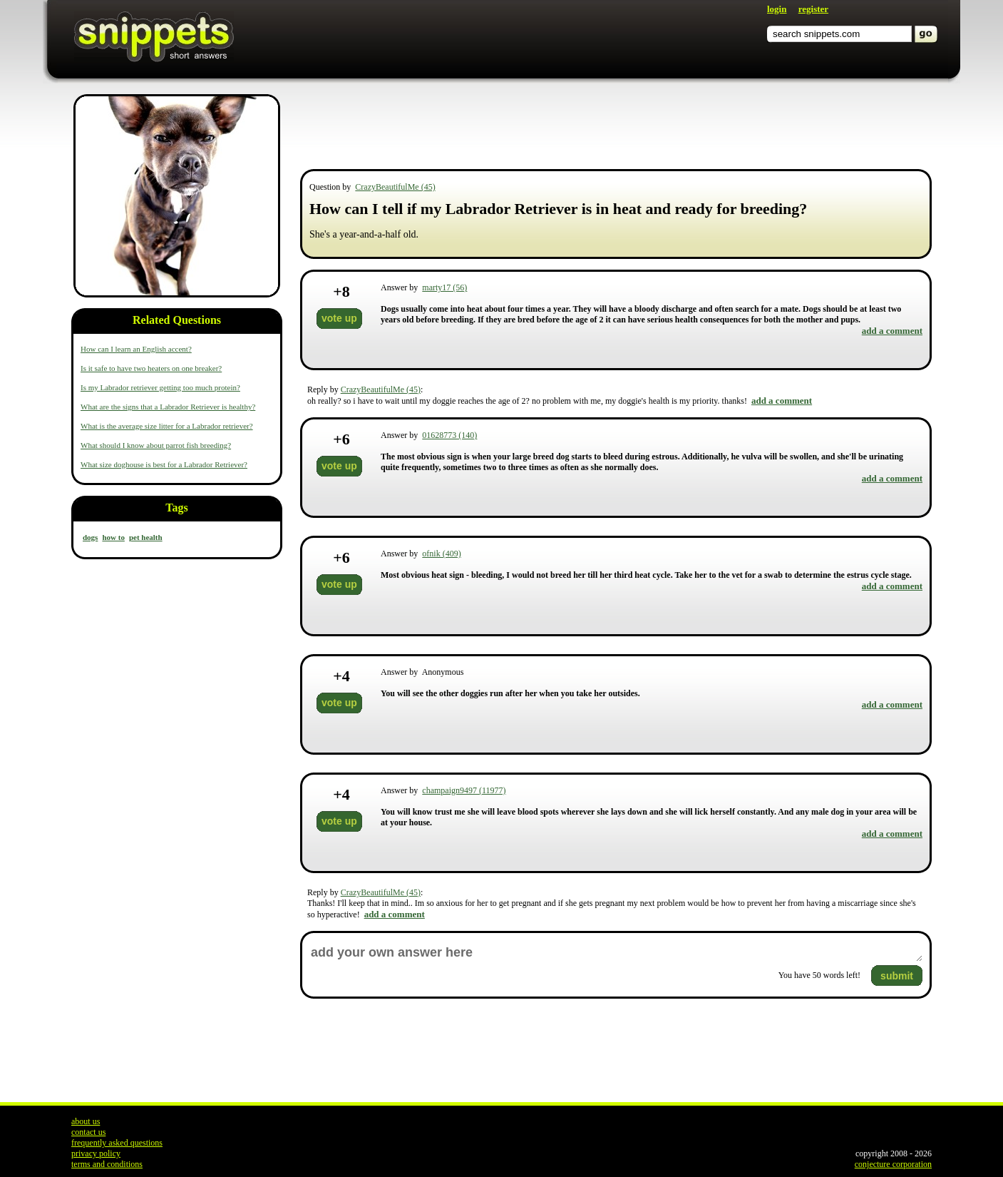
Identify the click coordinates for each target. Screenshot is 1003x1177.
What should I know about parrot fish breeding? (156, 445)
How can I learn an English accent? (136, 349)
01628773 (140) (449, 435)
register (813, 9)
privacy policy (95, 1153)
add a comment (892, 330)
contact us (88, 1132)
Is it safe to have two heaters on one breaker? (151, 368)
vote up (339, 318)
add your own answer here (615, 953)
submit (896, 976)
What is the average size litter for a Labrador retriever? (167, 426)
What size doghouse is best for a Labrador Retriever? (164, 464)
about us (85, 1121)
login (776, 9)
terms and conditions (107, 1164)
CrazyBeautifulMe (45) (395, 187)
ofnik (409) (441, 554)
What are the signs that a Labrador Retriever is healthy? (168, 406)
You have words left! (819, 975)
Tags (176, 507)
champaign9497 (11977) (463, 790)
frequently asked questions (117, 1143)
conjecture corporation (893, 1164)
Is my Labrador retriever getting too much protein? (160, 387)
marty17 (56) (444, 287)
